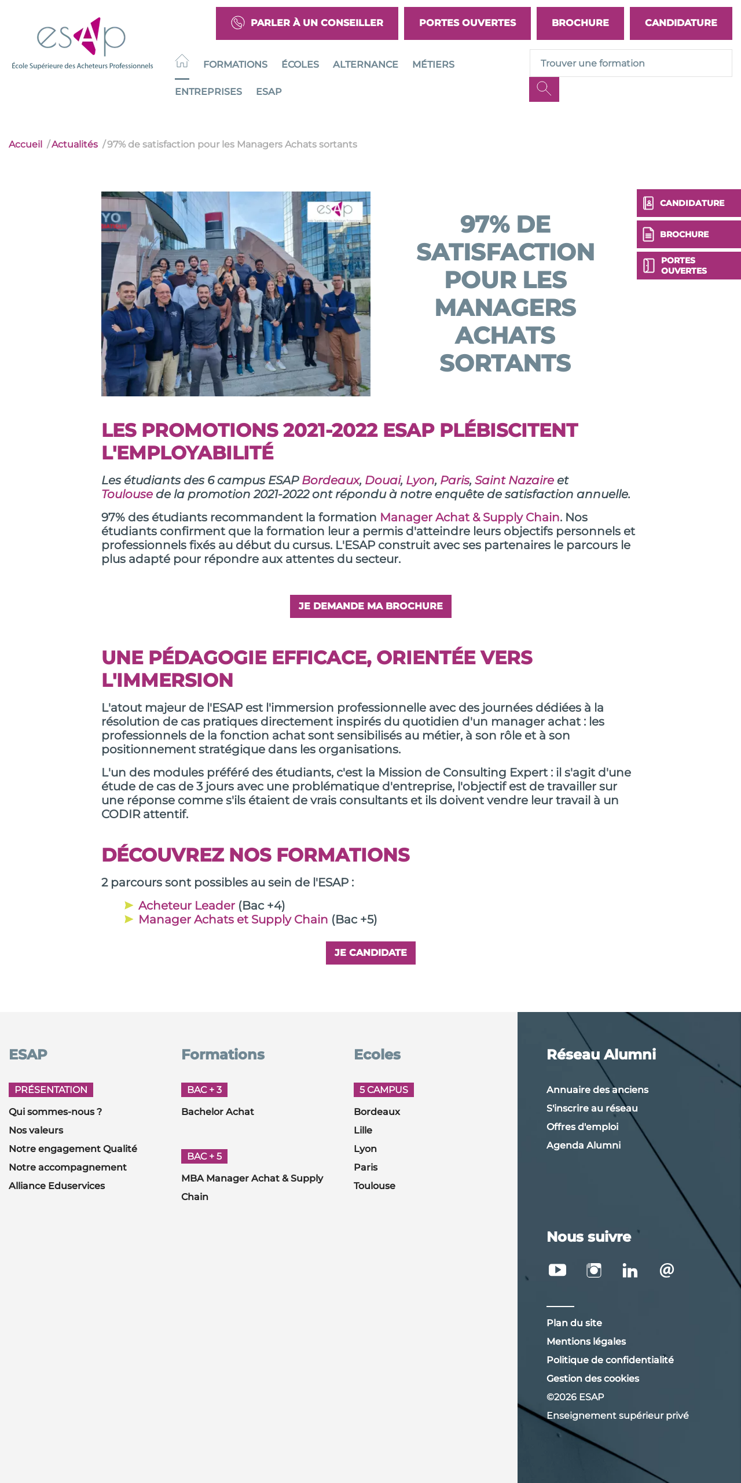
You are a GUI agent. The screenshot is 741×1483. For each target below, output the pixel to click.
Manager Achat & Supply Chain (470, 517)
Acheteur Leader (186, 905)
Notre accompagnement (68, 1167)
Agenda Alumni (583, 1145)
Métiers (433, 64)
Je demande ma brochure (371, 606)
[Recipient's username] (631, 63)
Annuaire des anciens (597, 1089)
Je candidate (371, 952)
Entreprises (208, 91)
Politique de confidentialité (610, 1360)
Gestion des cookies (592, 1378)
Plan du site (574, 1323)
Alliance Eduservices (57, 1185)
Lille (363, 1130)
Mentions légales (586, 1341)
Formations (235, 64)
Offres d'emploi (582, 1126)
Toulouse (374, 1185)
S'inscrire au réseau (592, 1108)
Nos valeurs (36, 1130)
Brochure (580, 22)
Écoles (300, 64)
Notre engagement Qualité (73, 1148)
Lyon (365, 1148)
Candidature (681, 22)
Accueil (25, 144)
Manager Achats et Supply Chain (233, 919)
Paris (365, 1167)
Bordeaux (377, 1111)
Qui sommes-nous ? (55, 1111)
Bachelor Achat (217, 1111)
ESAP (269, 91)
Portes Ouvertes (467, 22)
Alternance (365, 64)
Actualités (75, 144)
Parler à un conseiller (307, 23)
